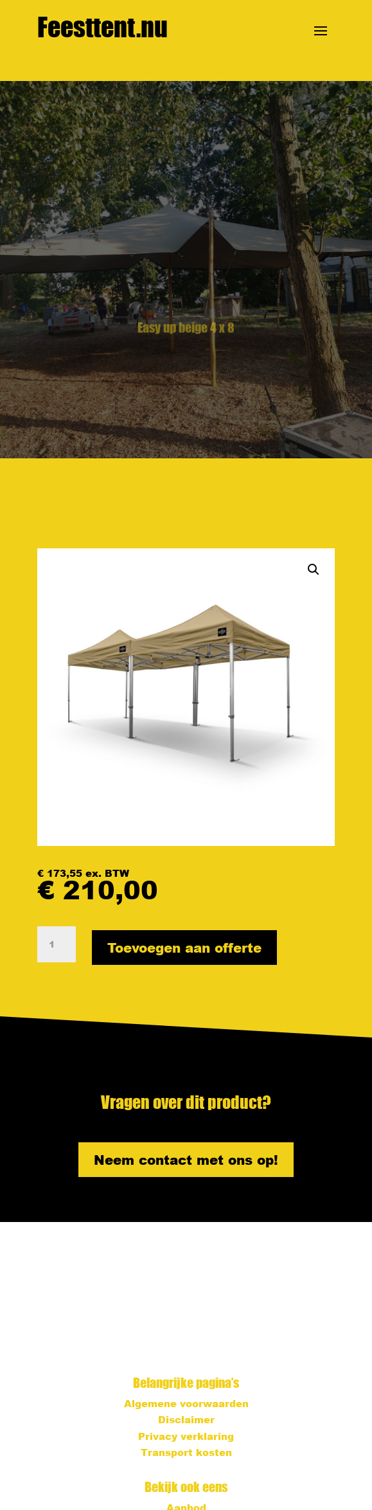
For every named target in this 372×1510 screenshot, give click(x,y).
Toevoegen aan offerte (184, 948)
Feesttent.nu (102, 27)
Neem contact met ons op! (186, 1160)
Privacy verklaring (186, 1436)
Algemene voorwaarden (186, 1403)
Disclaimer (186, 1419)
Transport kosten (186, 1452)
